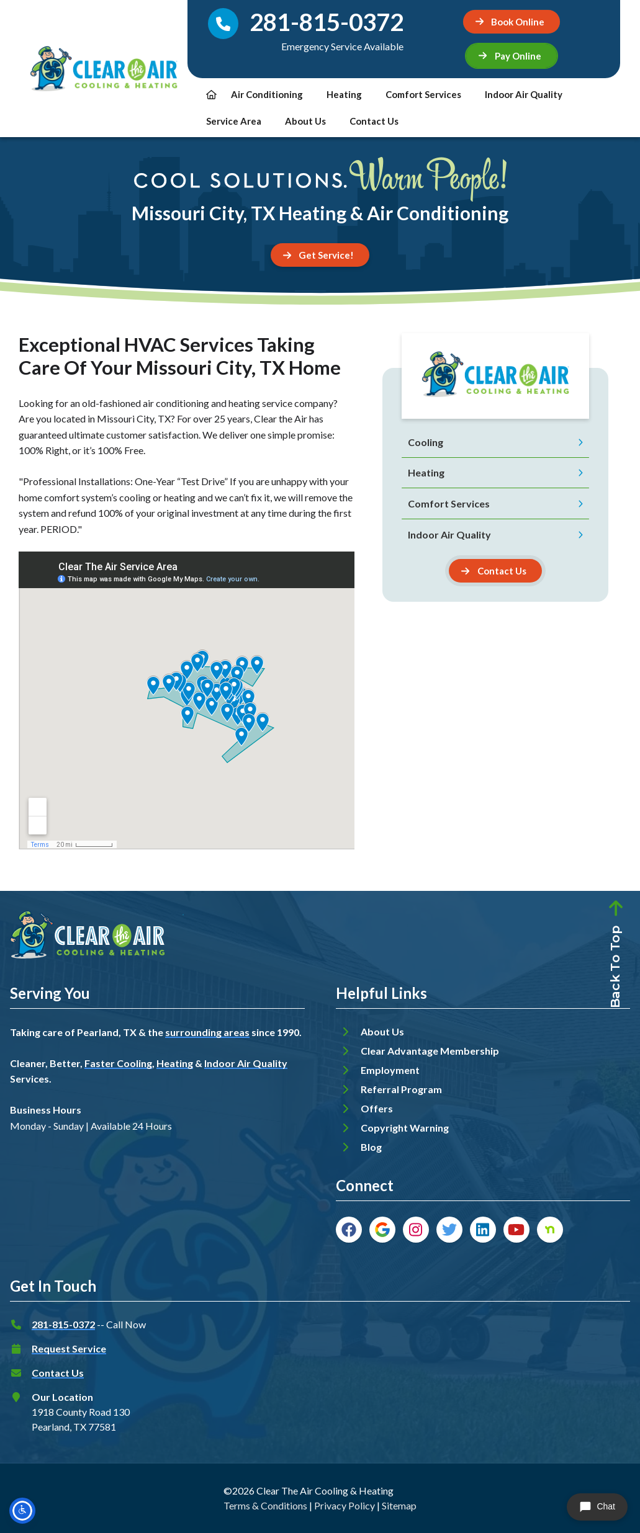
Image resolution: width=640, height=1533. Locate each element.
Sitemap (399, 1505)
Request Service (69, 1348)
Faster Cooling (118, 1063)
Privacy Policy (344, 1505)
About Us (305, 121)
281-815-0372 (63, 1324)
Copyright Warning (405, 1127)
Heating (344, 94)
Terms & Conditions (265, 1505)
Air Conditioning (267, 94)
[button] (511, 56)
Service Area (233, 121)
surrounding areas (207, 1032)
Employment (390, 1070)
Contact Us (374, 121)
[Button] (495, 571)
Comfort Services (423, 94)
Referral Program (401, 1089)
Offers (377, 1108)
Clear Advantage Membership (430, 1051)
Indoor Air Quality (523, 94)
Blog (371, 1147)
